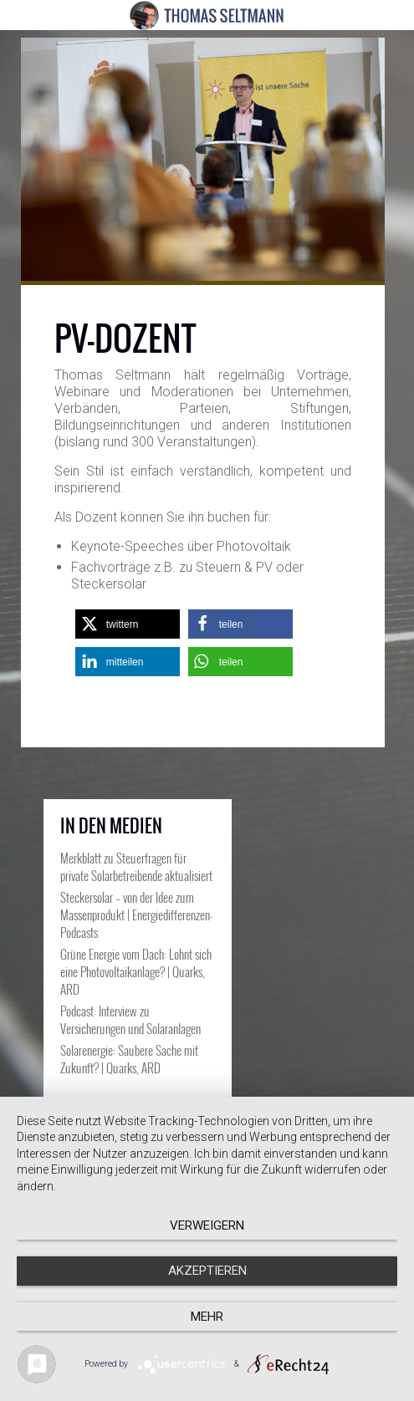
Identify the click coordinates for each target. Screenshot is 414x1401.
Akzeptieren (207, 1270)
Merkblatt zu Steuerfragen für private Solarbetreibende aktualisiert (136, 866)
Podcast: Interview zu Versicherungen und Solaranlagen (130, 1019)
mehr (207, 1316)
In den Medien (111, 826)
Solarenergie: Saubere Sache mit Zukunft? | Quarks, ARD (129, 1059)
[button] (127, 624)
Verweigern (207, 1225)
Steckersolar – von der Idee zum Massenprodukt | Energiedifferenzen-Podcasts (136, 914)
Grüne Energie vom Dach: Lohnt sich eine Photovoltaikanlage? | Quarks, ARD (136, 971)
